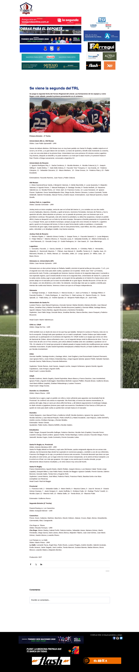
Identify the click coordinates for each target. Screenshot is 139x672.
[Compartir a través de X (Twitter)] (36, 564)
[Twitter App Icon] (121, 638)
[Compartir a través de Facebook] (31, 564)
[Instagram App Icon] (117, 638)
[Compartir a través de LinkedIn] (41, 564)
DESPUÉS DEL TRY (49, 7)
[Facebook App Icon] (114, 638)
